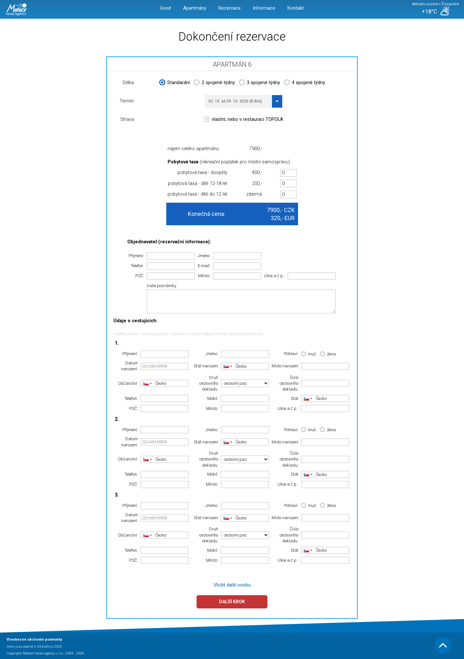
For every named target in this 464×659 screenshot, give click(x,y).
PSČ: (139, 275)
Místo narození (285, 365)
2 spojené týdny (214, 83)
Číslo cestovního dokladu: (289, 383)
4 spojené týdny (304, 83)
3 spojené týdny (259, 83)
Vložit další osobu (232, 585)
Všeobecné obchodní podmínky (34, 639)
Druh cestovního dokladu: (208, 383)
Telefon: (137, 265)
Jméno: (204, 255)
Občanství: (128, 383)
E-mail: (204, 265)
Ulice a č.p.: (274, 275)
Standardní (174, 83)
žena (328, 354)
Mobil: (212, 398)
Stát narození (206, 365)
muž (308, 354)
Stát (294, 398)
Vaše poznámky (161, 285)
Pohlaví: (291, 353)
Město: (204, 275)
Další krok (232, 601)
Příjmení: (136, 255)
